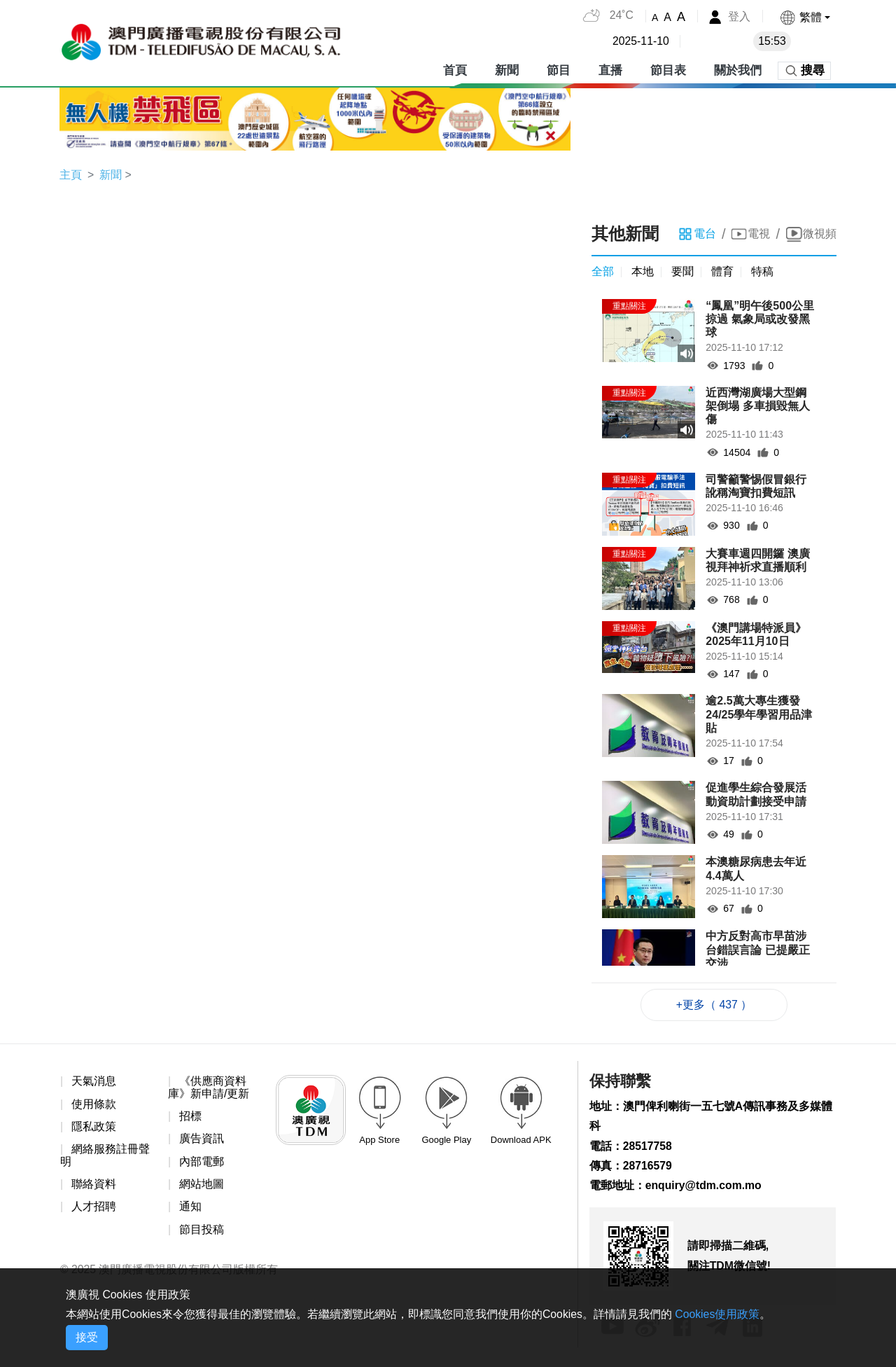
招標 (190, 1117)
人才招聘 (93, 1208)
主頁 (70, 175)
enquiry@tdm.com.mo (704, 1187)
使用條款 (93, 1105)
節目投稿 (201, 1231)
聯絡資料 (93, 1185)
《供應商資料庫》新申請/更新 (208, 1088)
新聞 (507, 69)
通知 (190, 1208)
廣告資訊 (201, 1140)
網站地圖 (201, 1185)
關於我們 (738, 69)
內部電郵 (201, 1163)
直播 (610, 69)
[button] (805, 17)
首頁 (455, 69)
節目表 (668, 69)
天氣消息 (93, 1082)
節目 (558, 69)
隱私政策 (93, 1128)
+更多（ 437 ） (714, 1005)
